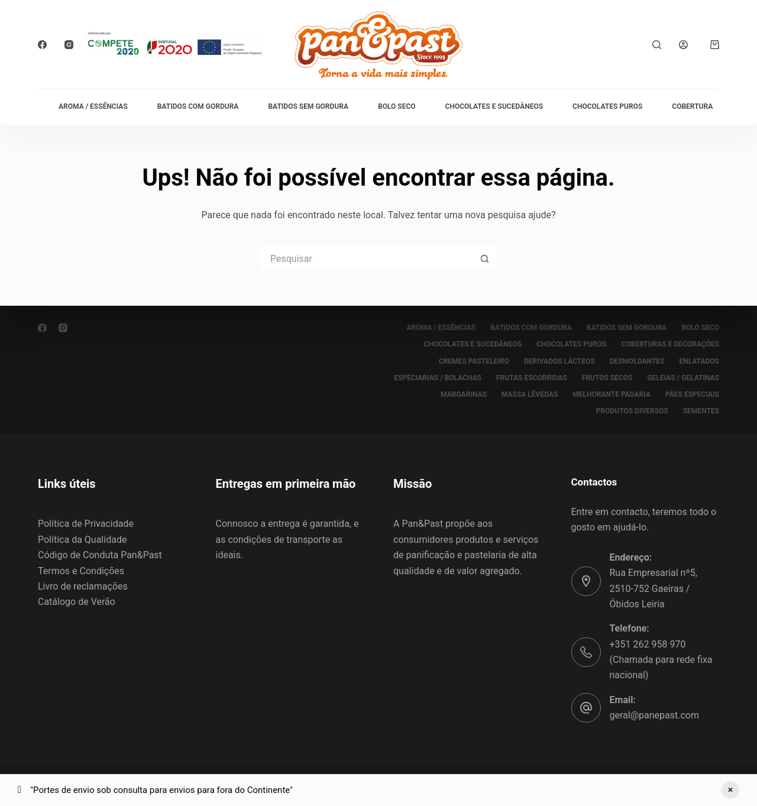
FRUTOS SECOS (607, 378)
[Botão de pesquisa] (485, 258)
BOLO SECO (397, 106)
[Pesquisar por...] (366, 258)
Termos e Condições (81, 570)
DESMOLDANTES (637, 361)
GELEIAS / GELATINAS (683, 378)
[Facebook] (42, 44)
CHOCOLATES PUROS (607, 106)
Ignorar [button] (730, 790)
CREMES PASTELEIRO (474, 361)
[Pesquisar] (656, 44)
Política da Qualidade (82, 539)
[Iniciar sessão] (683, 44)
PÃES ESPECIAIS (692, 394)
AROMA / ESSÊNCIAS (93, 106)
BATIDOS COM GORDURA (198, 106)
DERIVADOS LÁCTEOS (559, 361)
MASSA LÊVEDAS (530, 394)
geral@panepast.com (654, 715)
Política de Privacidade (86, 523)
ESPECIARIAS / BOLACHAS (437, 378)
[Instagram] (68, 44)
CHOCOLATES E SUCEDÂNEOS (494, 106)
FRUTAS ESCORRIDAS (531, 378)
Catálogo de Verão (76, 601)
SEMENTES (701, 411)
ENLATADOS (700, 361)
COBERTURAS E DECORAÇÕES (670, 344)
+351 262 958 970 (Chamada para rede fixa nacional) (661, 660)
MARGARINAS (464, 394)
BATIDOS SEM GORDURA (308, 106)
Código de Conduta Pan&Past (100, 555)
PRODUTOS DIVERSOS (632, 411)
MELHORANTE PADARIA (611, 394)
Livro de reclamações (83, 586)
